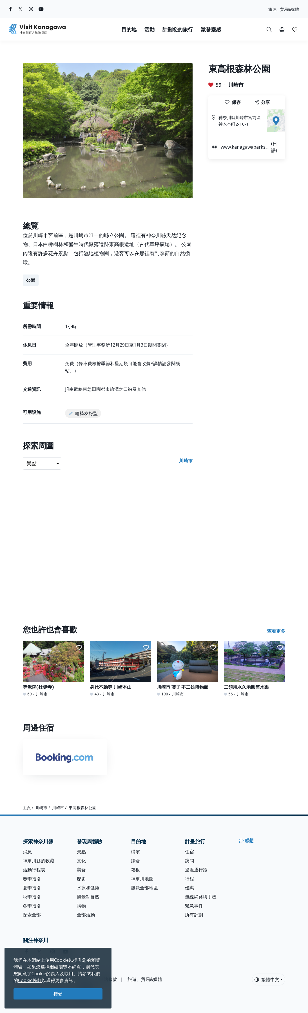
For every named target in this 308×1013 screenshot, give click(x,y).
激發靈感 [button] (211, 29)
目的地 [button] (129, 29)
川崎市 (236, 84)
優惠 (189, 888)
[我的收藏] (294, 29)
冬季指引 (32, 906)
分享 (262, 102)
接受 (58, 994)
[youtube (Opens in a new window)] (41, 9)
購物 (81, 906)
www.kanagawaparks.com (244, 147)
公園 (30, 280)
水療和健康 (88, 888)
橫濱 (135, 852)
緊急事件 (194, 906)
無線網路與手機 (201, 897)
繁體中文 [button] (267, 979)
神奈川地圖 (142, 879)
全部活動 (86, 915)
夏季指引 (32, 888)
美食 (81, 870)
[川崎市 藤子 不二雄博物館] (187, 669)
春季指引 (32, 879)
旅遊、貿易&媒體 (283, 9)
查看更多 (276, 631)
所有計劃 (194, 915)
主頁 (27, 807)
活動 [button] (149, 29)
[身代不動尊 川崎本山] (120, 669)
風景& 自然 (88, 897)
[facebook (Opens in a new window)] (10, 9)
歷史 (81, 879)
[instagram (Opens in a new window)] (31, 9)
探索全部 (32, 915)
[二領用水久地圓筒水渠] (254, 669)
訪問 (189, 861)
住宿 (189, 852)
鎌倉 (135, 861)
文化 (81, 861)
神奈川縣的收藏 (38, 861)
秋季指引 (32, 897)
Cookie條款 (30, 980)
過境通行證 (196, 870)
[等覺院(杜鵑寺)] (53, 669)
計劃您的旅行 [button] (177, 29)
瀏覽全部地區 (144, 888)
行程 (189, 879)
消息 (27, 852)
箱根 (135, 870)
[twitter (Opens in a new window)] (20, 9)
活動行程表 (34, 870)
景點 (81, 852)
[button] (282, 29)
